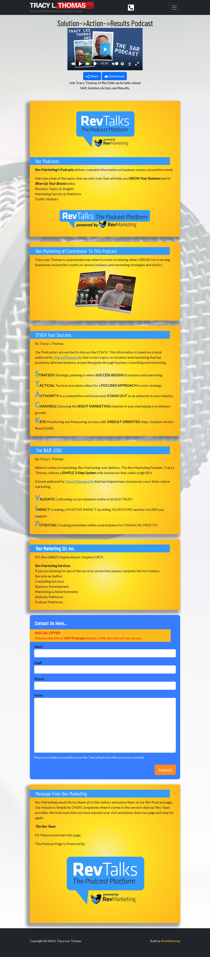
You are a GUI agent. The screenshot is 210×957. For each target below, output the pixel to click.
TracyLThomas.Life (68, 357)
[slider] (96, 63)
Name (38, 647)
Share (92, 76)
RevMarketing (170, 941)
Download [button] (114, 76)
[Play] (80, 63)
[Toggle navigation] (174, 7)
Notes (38, 695)
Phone (39, 679)
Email (38, 663)
